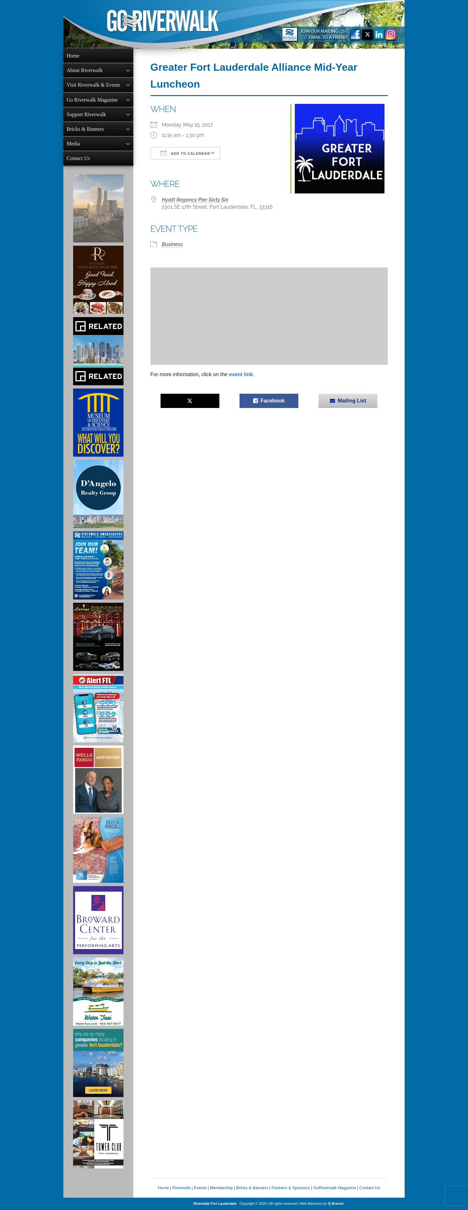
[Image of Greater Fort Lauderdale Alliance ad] (98, 1063)
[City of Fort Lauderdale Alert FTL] (98, 708)
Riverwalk (181, 1187)
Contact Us (78, 158)
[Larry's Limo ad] (98, 637)
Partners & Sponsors (290, 1187)
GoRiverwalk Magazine (334, 1187)
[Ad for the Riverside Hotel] (98, 279)
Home (73, 55)
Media (73, 143)
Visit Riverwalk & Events (93, 85)
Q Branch (336, 1203)
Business (172, 244)
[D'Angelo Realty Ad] (98, 494)
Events (200, 1187)
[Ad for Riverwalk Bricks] (98, 849)
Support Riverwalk (86, 114)
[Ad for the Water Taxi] (98, 991)
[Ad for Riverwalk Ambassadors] (98, 565)
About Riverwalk (85, 70)
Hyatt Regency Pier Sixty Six (195, 200)
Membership (221, 1187)
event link (241, 374)
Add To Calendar (185, 153)
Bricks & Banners (85, 129)
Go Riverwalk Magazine (92, 100)
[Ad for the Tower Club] (98, 1134)
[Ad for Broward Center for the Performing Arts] (98, 920)
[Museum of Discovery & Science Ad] (98, 422)
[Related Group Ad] (98, 351)
